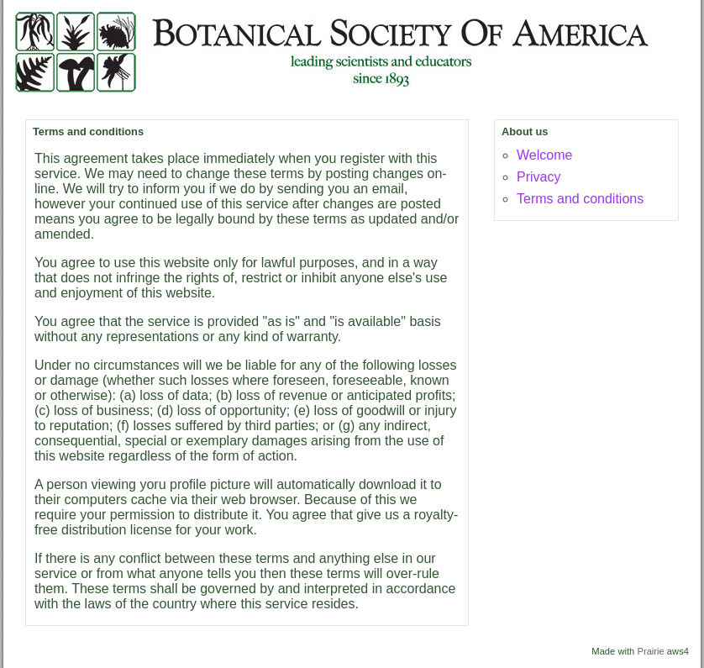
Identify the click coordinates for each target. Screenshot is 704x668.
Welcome (544, 155)
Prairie (650, 651)
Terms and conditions (580, 199)
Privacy (538, 177)
